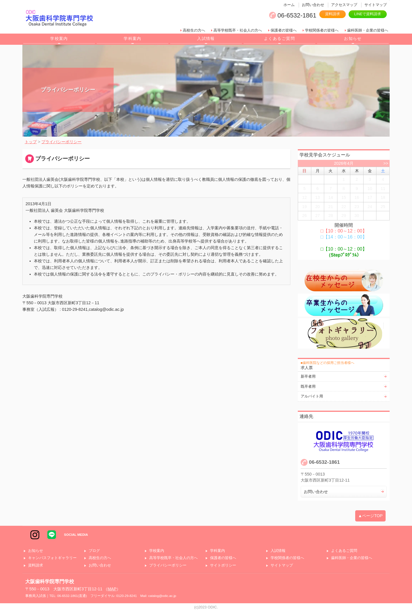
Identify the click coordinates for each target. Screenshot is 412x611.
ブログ (94, 551)
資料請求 (332, 14)
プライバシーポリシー (167, 565)
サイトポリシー (223, 565)
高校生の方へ (194, 30)
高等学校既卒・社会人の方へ (237, 30)
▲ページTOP (370, 515)
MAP (112, 589)
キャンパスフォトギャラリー (52, 558)
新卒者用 (308, 376)
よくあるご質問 (279, 38)
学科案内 (132, 38)
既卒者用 (308, 386)
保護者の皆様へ (284, 30)
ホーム (289, 5)
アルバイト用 (312, 396)
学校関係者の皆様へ (322, 30)
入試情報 (206, 38)
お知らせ (353, 38)
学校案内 (59, 38)
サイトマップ (375, 5)
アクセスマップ (344, 5)
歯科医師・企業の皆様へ (367, 30)
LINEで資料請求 (367, 14)
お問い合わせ (313, 5)
